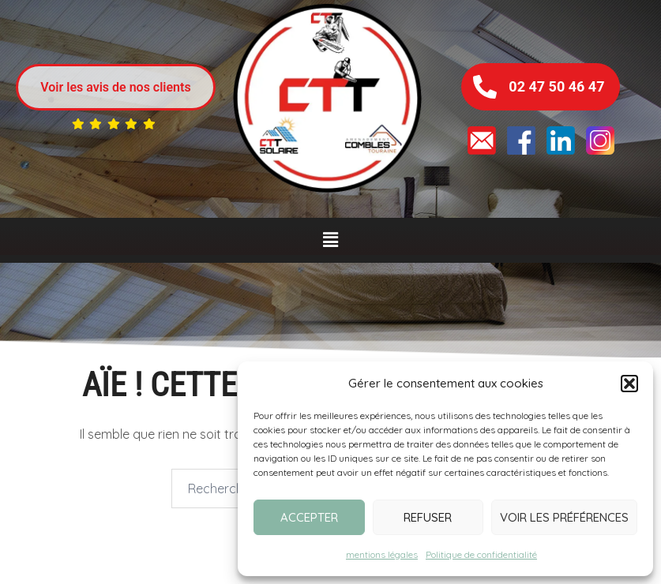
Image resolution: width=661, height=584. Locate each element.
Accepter (309, 517)
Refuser (428, 517)
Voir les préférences (564, 517)
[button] (629, 383)
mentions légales (382, 554)
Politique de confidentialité (481, 554)
